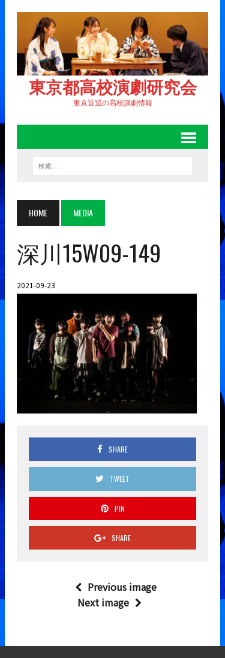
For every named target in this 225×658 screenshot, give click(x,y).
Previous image (116, 586)
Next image (109, 602)
